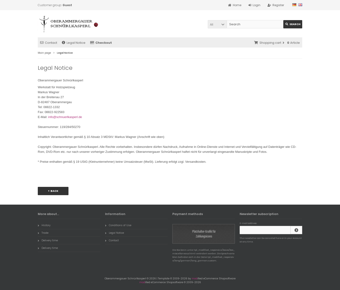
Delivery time (48, 240)
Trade (43, 233)
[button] (217, 24)
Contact (48, 42)
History (44, 225)
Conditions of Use (118, 225)
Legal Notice (73, 42)
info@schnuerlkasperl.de (65, 117)
